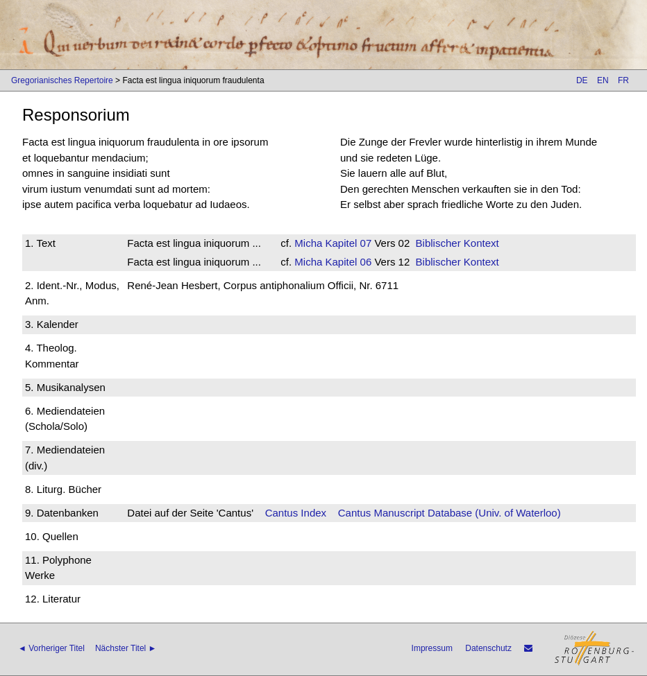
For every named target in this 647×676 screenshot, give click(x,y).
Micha (308, 243)
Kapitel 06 (346, 262)
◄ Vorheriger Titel (51, 648)
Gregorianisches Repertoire (62, 80)
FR (623, 80)
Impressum (432, 648)
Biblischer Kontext (457, 243)
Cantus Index (295, 513)
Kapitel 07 (346, 243)
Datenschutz (488, 648)
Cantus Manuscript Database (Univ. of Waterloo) (449, 513)
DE (582, 80)
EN (603, 80)
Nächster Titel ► (126, 648)
